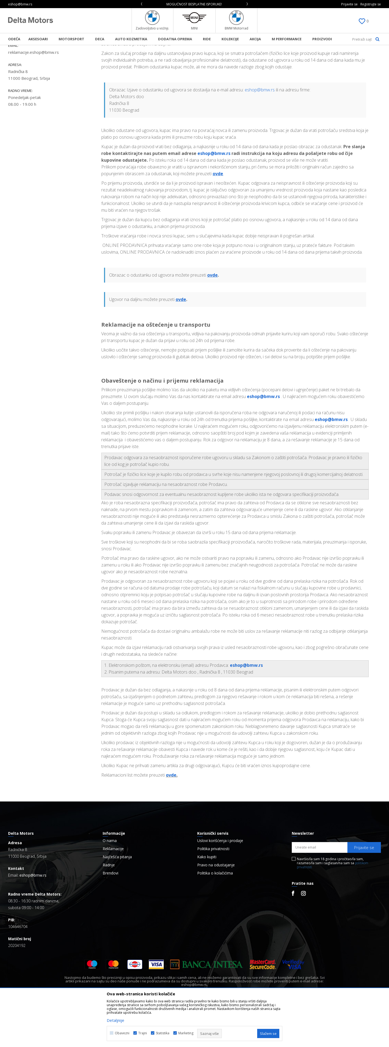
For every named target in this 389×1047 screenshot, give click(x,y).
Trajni (142, 1033)
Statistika (162, 1033)
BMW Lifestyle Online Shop (30, 48)
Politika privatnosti (213, 894)
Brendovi (110, 918)
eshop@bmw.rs (260, 135)
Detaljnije (115, 1020)
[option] (194, 4)
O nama (110, 885)
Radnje (109, 910)
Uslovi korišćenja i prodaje (220, 885)
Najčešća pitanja (117, 902)
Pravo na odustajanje (216, 910)
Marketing (185, 1033)
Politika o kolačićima (215, 918)
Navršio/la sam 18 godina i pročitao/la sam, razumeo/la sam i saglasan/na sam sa (332, 908)
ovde (171, 820)
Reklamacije (113, 894)
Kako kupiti (206, 902)
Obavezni (122, 1033)
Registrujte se (370, 4)
